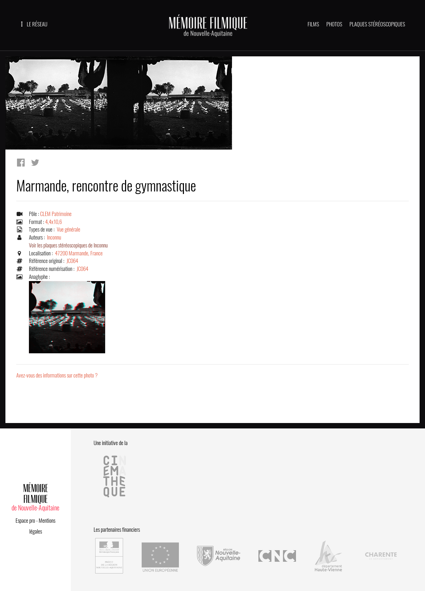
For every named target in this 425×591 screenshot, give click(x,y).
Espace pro (25, 520)
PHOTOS (334, 24)
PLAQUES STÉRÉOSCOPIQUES (377, 24)
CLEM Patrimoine (56, 213)
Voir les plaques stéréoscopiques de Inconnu (68, 245)
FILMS (313, 24)
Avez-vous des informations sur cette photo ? (57, 375)
